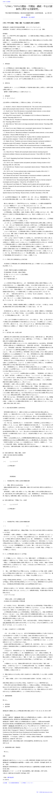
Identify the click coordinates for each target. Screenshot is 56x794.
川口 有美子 (32, 17)
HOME (4, 1)
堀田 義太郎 (24, 17)
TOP (37, 792)
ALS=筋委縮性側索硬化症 (14, 782)
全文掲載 (8, 1)
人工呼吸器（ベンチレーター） (27, 782)
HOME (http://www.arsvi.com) (45, 792)
